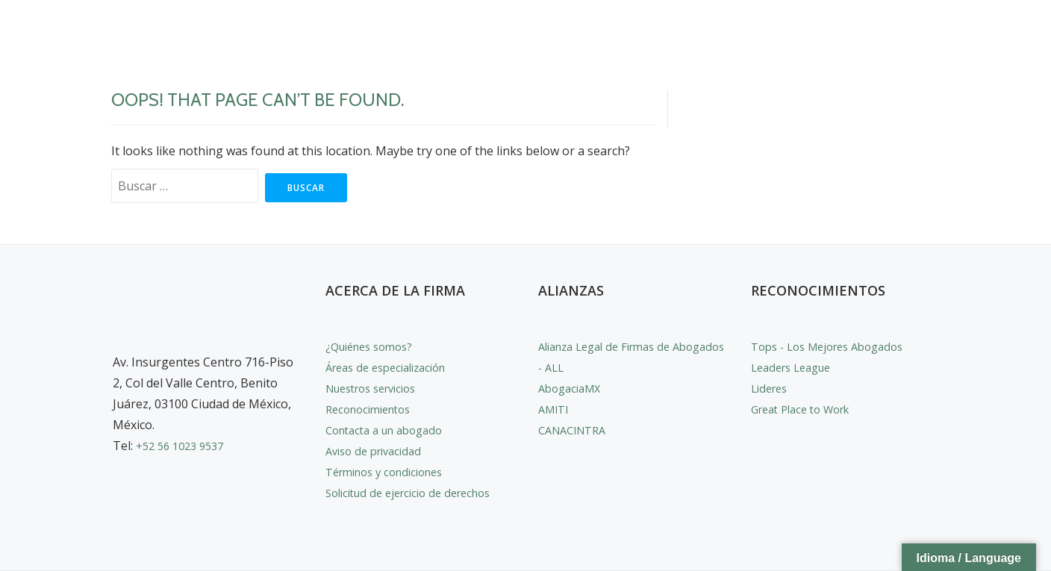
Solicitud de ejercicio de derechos (416, 492)
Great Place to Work (807, 409)
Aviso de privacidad (378, 451)
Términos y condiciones (391, 472)
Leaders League (796, 367)
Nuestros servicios (377, 388)
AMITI (555, 409)
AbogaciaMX (573, 388)
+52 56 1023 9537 (184, 445)
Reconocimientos (373, 409)
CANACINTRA (576, 430)
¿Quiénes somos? (373, 346)
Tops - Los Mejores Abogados (835, 346)
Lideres (771, 388)
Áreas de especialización (393, 367)
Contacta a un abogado (390, 430)
